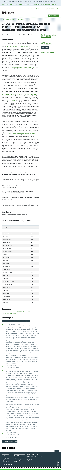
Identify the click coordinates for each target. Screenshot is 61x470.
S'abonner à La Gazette (19, 454)
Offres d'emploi (38, 8)
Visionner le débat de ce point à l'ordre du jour (16, 321)
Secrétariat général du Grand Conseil (48, 36)
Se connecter (51, 8)
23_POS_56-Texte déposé (10, 313)
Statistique (4, 463)
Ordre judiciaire (5, 457)
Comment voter (5, 458)
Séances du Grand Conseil (24, 19)
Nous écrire (45, 47)
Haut (56, 451)
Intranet (16, 463)
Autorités (29, 8)
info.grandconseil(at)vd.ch (46, 43)
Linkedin (47, 52)
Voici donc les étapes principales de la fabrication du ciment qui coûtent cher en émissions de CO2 (20, 94)
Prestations (44, 8)
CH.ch (28, 460)
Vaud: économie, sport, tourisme (34, 456)
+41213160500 (43, 42)
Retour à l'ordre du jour (10, 441)
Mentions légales (18, 460)
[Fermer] (59, 1)
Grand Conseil (14, 19)
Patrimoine (29, 459)
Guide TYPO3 (17, 461)
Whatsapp (52, 52)
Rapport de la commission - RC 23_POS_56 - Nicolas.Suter (17, 311)
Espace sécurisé (17, 455)
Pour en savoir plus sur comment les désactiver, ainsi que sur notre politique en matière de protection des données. (29, 4)
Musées (28, 457)
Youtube (43, 52)
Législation (33, 8)
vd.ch (3, 19)
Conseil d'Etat (5, 455)
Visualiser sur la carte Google (46, 44)
